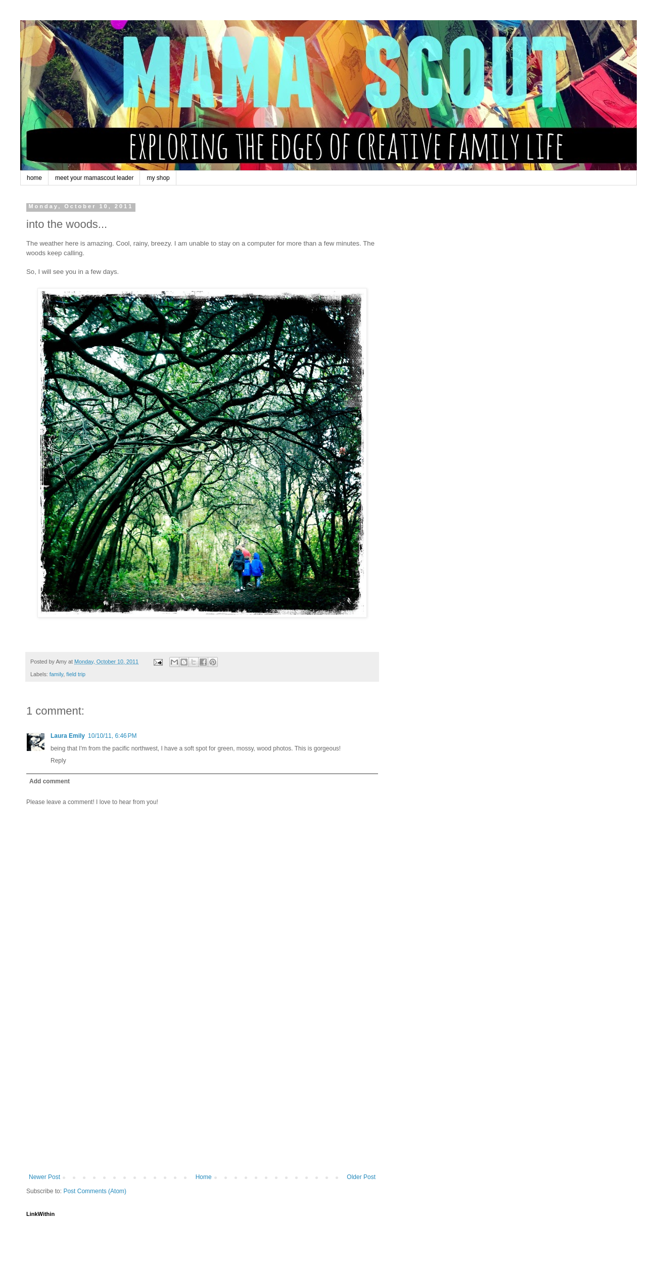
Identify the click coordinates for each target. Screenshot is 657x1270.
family (56, 674)
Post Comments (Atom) (94, 1191)
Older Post (361, 1177)
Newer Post (44, 1177)
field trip (75, 674)
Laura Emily (68, 735)
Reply (58, 760)
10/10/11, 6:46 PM (112, 735)
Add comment (49, 781)
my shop (158, 177)
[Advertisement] (202, 1097)
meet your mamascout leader (94, 177)
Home (204, 1177)
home (34, 177)
